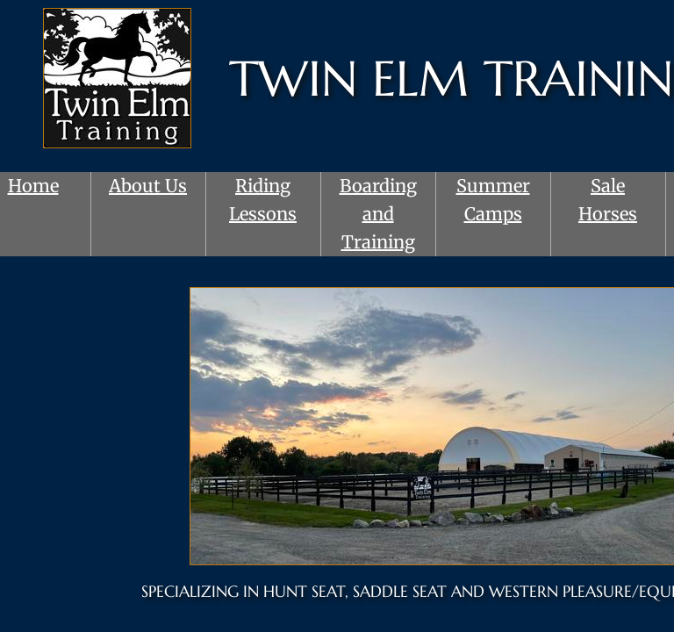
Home (33, 186)
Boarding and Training (378, 214)
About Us (148, 186)
